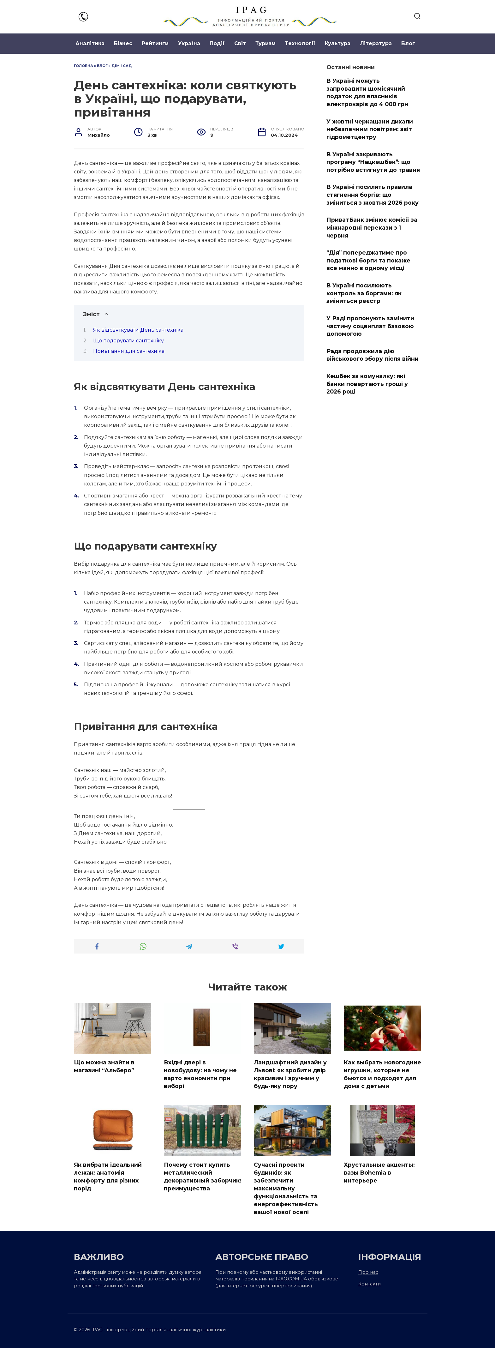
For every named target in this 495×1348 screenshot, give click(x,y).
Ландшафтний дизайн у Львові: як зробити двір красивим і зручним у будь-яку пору (290, 1074)
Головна (83, 65)
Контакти (369, 1283)
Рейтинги (155, 43)
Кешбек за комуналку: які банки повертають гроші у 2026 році (367, 384)
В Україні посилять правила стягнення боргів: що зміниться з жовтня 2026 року (372, 195)
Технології (300, 43)
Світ (240, 43)
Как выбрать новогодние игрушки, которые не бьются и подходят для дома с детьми (382, 1074)
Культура (337, 43)
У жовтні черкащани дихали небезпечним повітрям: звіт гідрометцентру (369, 129)
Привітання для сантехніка (128, 351)
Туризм (265, 43)
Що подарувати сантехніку (128, 341)
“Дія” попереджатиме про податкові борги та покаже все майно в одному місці (368, 260)
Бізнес (123, 43)
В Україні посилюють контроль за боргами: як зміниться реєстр (364, 293)
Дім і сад (121, 65)
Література (376, 43)
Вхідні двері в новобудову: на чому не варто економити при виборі (200, 1074)
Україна (189, 43)
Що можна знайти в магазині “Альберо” (104, 1066)
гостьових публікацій (117, 1285)
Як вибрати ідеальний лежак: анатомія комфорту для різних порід (108, 1176)
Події (217, 43)
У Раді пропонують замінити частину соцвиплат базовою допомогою (370, 326)
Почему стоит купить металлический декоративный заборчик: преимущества (202, 1176)
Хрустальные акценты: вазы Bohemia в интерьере (379, 1172)
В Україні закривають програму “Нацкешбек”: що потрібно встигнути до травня (373, 162)
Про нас (368, 1271)
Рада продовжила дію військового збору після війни (372, 355)
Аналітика (89, 43)
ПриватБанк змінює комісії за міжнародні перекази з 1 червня (371, 227)
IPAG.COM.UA (291, 1278)
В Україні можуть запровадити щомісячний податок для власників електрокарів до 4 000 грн (367, 92)
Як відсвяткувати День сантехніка (138, 330)
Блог (408, 43)
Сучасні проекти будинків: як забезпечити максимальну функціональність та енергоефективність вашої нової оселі (286, 1187)
